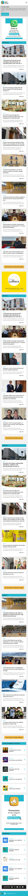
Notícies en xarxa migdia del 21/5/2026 (15, 869)
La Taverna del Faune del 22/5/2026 (15, 751)
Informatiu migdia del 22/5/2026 (14, 850)
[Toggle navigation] (26, 2)
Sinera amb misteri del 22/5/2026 (14, 770)
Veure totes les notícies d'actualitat (14, 266)
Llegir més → (21, 69)
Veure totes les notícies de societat (14, 587)
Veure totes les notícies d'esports (14, 737)
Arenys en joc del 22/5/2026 (15, 779)
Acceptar (5, 14)
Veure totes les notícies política (14, 438)
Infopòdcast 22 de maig (14, 859)
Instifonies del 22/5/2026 (14, 788)
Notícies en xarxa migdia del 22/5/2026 (15, 841)
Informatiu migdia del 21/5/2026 (14, 879)
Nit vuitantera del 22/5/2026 (15, 760)
